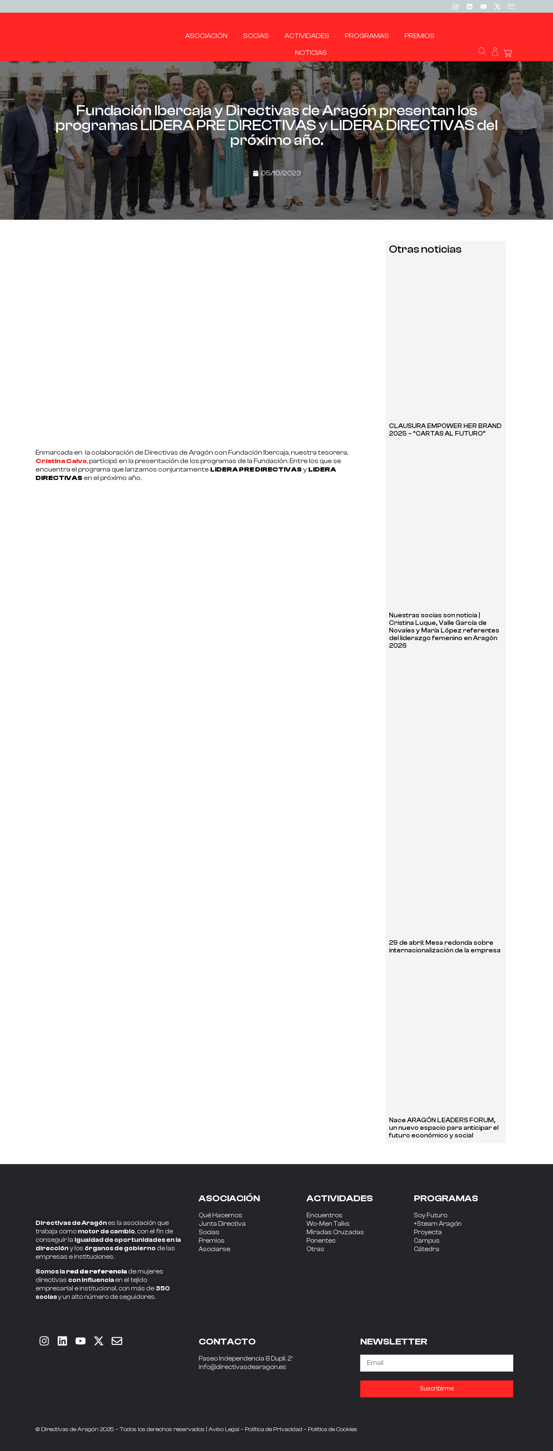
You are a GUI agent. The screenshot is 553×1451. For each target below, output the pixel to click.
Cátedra (426, 1249)
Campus (427, 1240)
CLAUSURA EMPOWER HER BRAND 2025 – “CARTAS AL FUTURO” (445, 430)
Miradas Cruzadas (335, 1232)
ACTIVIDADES (340, 1198)
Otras (315, 1249)
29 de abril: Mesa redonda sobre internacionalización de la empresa (445, 946)
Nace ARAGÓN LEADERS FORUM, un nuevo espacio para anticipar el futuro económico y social (443, 1128)
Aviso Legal (223, 1429)
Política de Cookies (332, 1429)
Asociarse (214, 1249)
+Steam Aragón (438, 1223)
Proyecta (428, 1232)
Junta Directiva (222, 1223)
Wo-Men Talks (328, 1223)
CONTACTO (227, 1341)
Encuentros (324, 1215)
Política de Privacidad (273, 1429)
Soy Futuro (430, 1215)
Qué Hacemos (220, 1215)
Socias (209, 1232)
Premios (211, 1240)
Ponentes (321, 1240)
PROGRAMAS (446, 1198)
